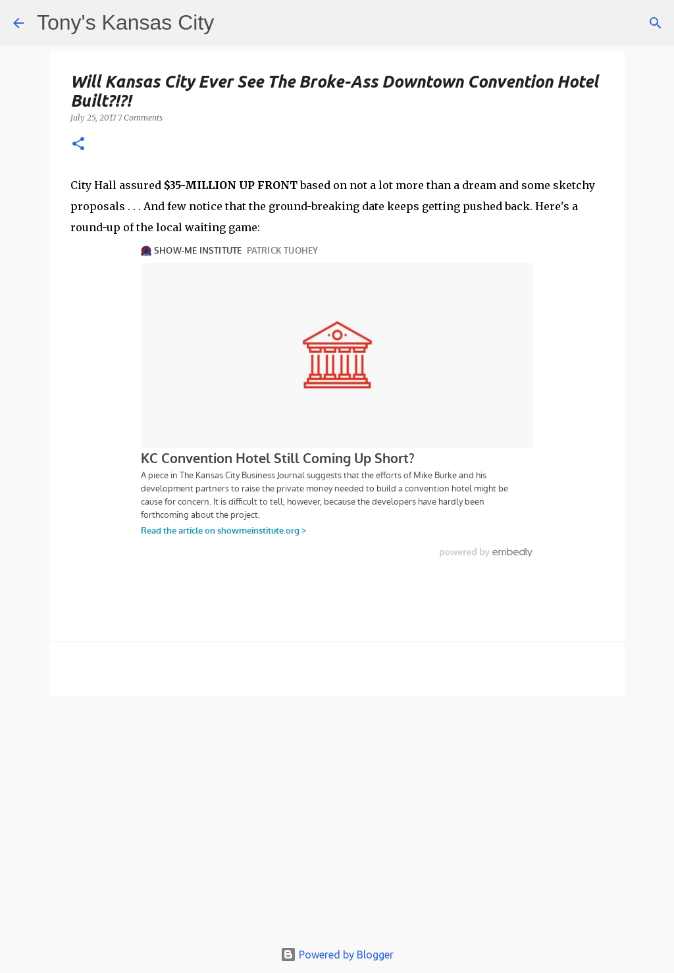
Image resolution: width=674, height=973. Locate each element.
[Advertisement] (337, 824)
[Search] (655, 23)
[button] (78, 144)
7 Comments (140, 118)
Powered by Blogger (337, 954)
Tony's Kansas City (125, 22)
